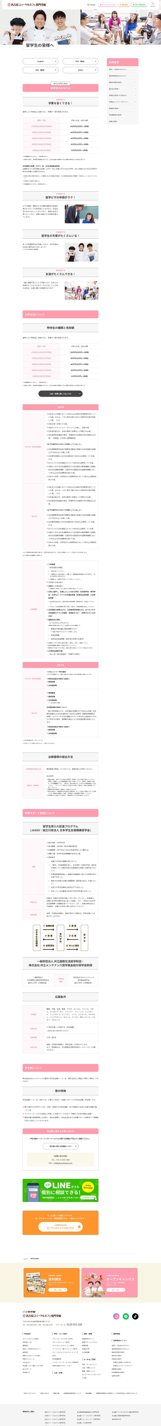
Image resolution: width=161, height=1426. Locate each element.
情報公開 (56, 1393)
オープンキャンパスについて (91, 1374)
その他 (84, 1378)
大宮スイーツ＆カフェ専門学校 (55, 1423)
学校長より (26, 1372)
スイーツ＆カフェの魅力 (31, 1339)
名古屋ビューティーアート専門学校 (88, 1419)
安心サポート (27, 1369)
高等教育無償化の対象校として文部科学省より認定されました (116, 1393)
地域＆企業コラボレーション (61, 1366)
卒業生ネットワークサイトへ (118, 102)
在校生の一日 (27, 1342)
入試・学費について (88, 1368)
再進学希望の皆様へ (115, 82)
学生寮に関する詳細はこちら (60, 1146)
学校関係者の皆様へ (115, 115)
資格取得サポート (88, 1339)
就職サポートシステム (89, 1342)
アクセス (92, 5)
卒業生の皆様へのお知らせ (118, 95)
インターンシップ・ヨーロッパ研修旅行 (65, 1362)
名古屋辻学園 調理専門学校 (121, 1416)
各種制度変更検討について (72, 1393)
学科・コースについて (89, 1364)
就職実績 (85, 1345)
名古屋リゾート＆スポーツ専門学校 (88, 1416)
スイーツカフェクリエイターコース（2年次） (65, 1354)
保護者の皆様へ (114, 108)
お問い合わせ (44, 1393)
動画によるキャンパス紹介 (31, 1356)
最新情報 (116, 1333)
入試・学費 (58, 1373)
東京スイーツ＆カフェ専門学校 (55, 1412)
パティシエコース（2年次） (61, 1342)
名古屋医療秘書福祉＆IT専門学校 (88, 1412)
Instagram (26, 1362)
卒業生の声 (85, 1349)
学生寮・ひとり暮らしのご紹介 (33, 1366)
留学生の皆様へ (114, 89)
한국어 (80, 70)
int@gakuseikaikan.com (63, 1163)
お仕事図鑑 (85, 1352)
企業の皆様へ (113, 121)
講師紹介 (26, 1345)
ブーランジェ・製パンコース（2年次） (65, 1349)
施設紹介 (26, 1352)
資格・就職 (88, 1333)
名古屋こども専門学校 (84, 1423)
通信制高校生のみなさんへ (118, 76)
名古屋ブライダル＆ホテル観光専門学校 (125, 1412)
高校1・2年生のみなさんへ (118, 69)
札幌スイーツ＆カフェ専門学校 (55, 1416)
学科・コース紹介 (60, 1333)
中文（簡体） (80, 61)
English (40, 61)
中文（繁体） (40, 70)
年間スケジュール (28, 1359)
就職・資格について (88, 1371)
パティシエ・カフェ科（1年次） (63, 1339)
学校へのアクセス (30, 1393)
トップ (25, 1258)
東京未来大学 (116, 1419)
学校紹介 (27, 1333)
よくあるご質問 (89, 1359)
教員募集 (89, 1393)
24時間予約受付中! (61, 1226)
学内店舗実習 (56, 1359)
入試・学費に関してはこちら (60, 393)
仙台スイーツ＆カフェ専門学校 (55, 1419)
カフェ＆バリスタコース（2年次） (63, 1345)
